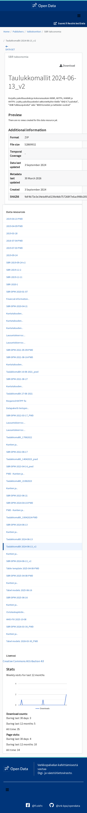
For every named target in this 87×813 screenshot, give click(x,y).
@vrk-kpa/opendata (64, 805)
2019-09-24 (11, 255)
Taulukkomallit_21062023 (19, 481)
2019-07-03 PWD (14, 248)
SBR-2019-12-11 (14, 277)
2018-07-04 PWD (14, 240)
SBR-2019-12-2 (13, 269)
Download (67, 65)
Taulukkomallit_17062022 (19, 437)
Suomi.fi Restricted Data (71, 23)
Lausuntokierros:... (15, 335)
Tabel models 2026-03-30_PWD (22, 641)
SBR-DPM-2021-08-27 (17, 379)
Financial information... (17, 298)
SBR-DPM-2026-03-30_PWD (20, 626)
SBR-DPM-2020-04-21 (17, 306)
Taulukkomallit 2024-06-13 (19, 539)
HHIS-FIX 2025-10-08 (16, 619)
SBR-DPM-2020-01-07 (17, 291)
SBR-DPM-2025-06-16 (17, 597)
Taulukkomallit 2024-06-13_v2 (21, 40)
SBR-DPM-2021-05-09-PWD (19, 349)
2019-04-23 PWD (14, 218)
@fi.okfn (34, 805)
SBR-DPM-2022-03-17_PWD (20, 415)
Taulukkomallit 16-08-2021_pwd (22, 371)
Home (6, 31)
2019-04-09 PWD (14, 226)
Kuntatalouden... (14, 313)
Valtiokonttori (34, 31)
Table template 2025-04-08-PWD (22, 568)
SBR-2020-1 (12, 284)
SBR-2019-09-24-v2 (16, 262)
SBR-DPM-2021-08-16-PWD (19, 357)
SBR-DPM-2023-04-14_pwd (19, 466)
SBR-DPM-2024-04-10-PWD (19, 502)
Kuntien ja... (12, 444)
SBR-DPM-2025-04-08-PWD (19, 575)
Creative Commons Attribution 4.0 (23, 661)
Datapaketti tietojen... (17, 408)
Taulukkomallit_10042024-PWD (21, 517)
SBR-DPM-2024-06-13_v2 (18, 561)
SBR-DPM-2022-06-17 (17, 451)
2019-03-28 (11, 233)
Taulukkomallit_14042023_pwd (22, 459)
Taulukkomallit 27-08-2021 (19, 393)
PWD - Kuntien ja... (15, 473)
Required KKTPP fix (16, 400)
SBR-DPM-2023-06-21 (17, 495)
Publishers (18, 31)
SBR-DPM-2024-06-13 (17, 524)
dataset (10, 49)
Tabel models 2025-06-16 (19, 590)
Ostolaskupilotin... (15, 612)
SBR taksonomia (52, 31)
